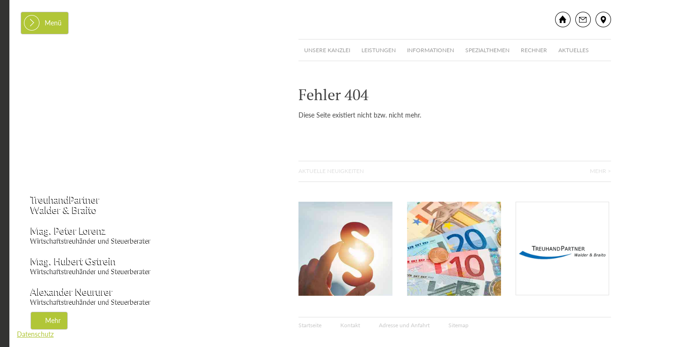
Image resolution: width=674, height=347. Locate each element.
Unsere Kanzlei (327, 50)
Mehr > (600, 170)
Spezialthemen (487, 50)
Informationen (430, 50)
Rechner (534, 50)
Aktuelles (573, 50)
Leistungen (378, 50)
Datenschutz (35, 334)
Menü (53, 23)
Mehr (53, 320)
